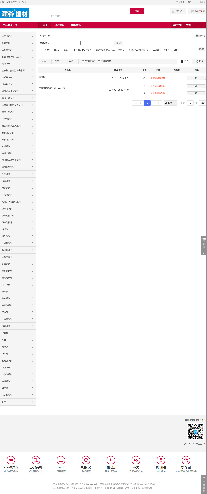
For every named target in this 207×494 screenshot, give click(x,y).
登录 (25, 2)
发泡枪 (42, 76)
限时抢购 (177, 25)
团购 (188, 25)
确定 (118, 43)
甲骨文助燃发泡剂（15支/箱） (53, 88)
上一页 (138, 103)
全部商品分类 (10, 25)
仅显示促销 (106, 61)
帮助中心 (192, 2)
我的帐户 (180, 11)
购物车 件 (197, 11)
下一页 (156, 103)
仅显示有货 (90, 61)
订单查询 (180, 2)
